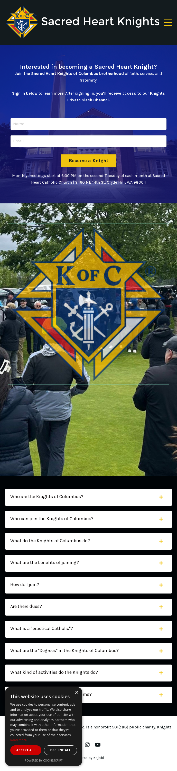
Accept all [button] (25, 750)
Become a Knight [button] (88, 160)
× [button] (76, 693)
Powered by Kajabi (88, 758)
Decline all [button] (60, 750)
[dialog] (43, 726)
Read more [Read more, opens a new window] (18, 740)
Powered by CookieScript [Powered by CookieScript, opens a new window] (44, 760)
